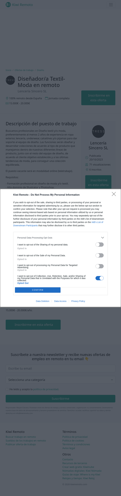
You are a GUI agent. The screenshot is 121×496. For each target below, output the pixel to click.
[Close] (115, 195)
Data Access (60, 301)
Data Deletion (42, 301)
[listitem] (60, 237)
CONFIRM (38, 290)
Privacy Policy (78, 301)
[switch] (99, 244)
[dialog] (60, 248)
